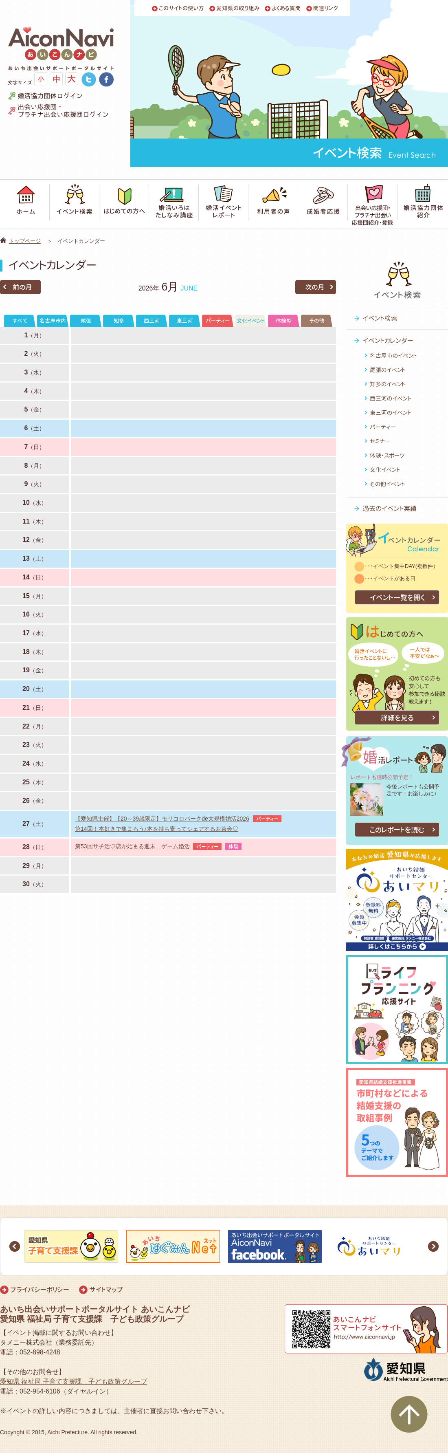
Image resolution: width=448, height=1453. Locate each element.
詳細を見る (397, 717)
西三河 (152, 320)
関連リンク (325, 8)
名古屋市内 (53, 320)
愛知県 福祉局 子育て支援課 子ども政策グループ (73, 1381)
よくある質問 (286, 8)
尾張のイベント (388, 370)
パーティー (218, 320)
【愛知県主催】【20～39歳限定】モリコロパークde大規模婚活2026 (162, 818)
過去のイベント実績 (389, 508)
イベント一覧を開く (397, 597)
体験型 (284, 320)
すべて (19, 320)
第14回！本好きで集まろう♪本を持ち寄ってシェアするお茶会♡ (156, 829)
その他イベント (387, 484)
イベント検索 (379, 318)
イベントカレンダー (387, 340)
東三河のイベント (390, 412)
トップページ (25, 241)
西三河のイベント (390, 398)
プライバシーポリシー (39, 1289)
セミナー (380, 441)
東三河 (185, 320)
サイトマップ (106, 1289)
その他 (316, 320)
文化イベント (251, 320)
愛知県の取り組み (237, 8)
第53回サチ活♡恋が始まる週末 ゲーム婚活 (132, 846)
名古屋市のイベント (393, 355)
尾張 (86, 320)
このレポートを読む (397, 829)
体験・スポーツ (387, 455)
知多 (119, 320)
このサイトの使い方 (181, 8)
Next (433, 1246)
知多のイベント (388, 384)
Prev (14, 1246)
